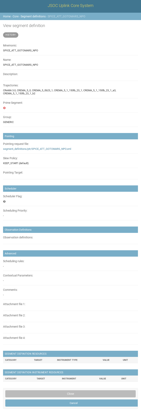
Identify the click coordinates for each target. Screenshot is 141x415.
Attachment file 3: (14, 326)
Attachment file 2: (14, 315)
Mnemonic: (10, 45)
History (11, 35)
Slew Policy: (10, 158)
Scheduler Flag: (12, 196)
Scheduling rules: (13, 261)
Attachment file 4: (14, 337)
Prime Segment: (13, 102)
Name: (7, 59)
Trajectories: (10, 85)
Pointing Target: (13, 172)
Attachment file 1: (14, 304)
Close (70, 393)
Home (7, 16)
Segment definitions (33, 16)
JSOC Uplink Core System (71, 5)
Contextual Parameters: (18, 275)
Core (16, 16)
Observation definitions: (18, 237)
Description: (10, 74)
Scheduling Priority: (15, 210)
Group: (7, 117)
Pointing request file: (16, 143)
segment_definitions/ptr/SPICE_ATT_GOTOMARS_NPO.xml (37, 148)
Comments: (10, 289)
